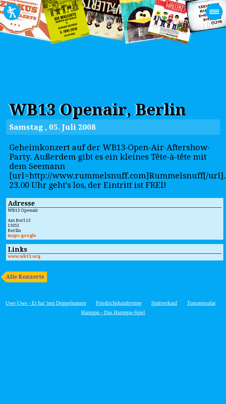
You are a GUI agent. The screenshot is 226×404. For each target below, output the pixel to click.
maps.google (22, 235)
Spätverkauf (164, 303)
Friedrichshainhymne (118, 303)
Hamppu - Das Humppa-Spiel (113, 312)
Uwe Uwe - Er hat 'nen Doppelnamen (45, 303)
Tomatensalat (201, 303)
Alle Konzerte (25, 277)
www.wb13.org (24, 256)
